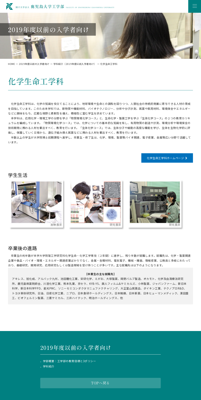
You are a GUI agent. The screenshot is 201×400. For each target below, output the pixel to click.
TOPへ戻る (100, 382)
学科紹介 (48, 366)
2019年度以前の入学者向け (34, 63)
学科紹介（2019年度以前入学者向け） (74, 63)
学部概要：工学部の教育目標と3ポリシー (69, 361)
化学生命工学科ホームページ (165, 158)
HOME (11, 63)
